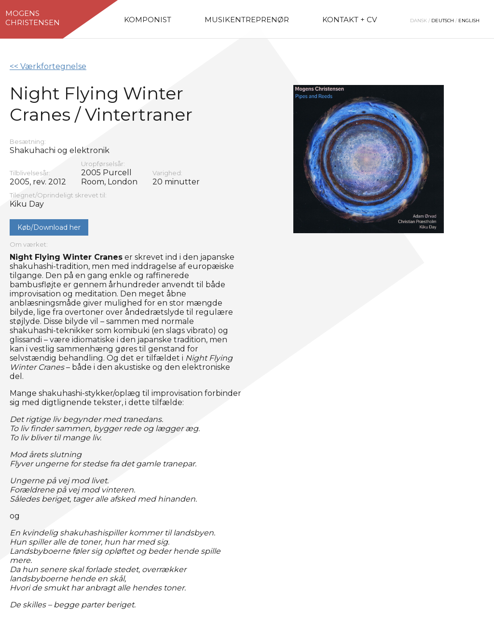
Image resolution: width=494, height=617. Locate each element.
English (469, 20)
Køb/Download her (49, 227)
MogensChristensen (32, 18)
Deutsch (442, 20)
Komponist (147, 19)
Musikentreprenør (247, 19)
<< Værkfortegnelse (48, 66)
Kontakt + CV (349, 19)
